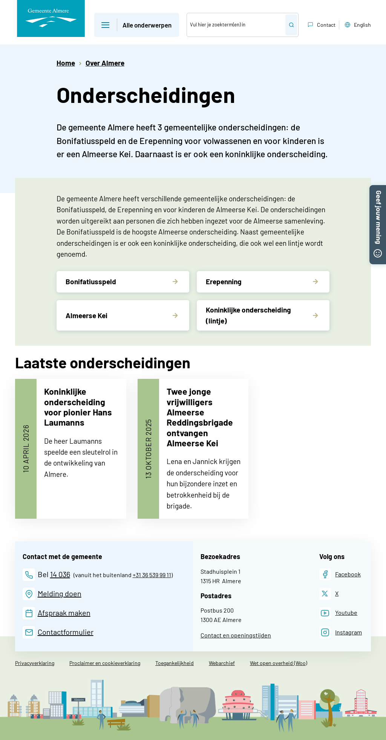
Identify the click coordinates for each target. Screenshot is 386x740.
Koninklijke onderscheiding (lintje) (248, 315)
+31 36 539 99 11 (152, 574)
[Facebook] (340, 574)
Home (66, 62)
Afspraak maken (64, 612)
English (357, 24)
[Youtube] (338, 613)
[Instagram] (340, 632)
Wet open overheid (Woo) (278, 663)
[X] (329, 593)
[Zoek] (236, 24)
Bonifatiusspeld (91, 281)
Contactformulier (65, 631)
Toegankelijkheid (174, 663)
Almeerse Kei (86, 315)
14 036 (60, 574)
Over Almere (105, 62)
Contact (320, 24)
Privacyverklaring (34, 663)
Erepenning (224, 281)
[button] (377, 189)
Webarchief (222, 663)
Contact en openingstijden (236, 635)
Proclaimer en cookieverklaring (104, 663)
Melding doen (59, 593)
